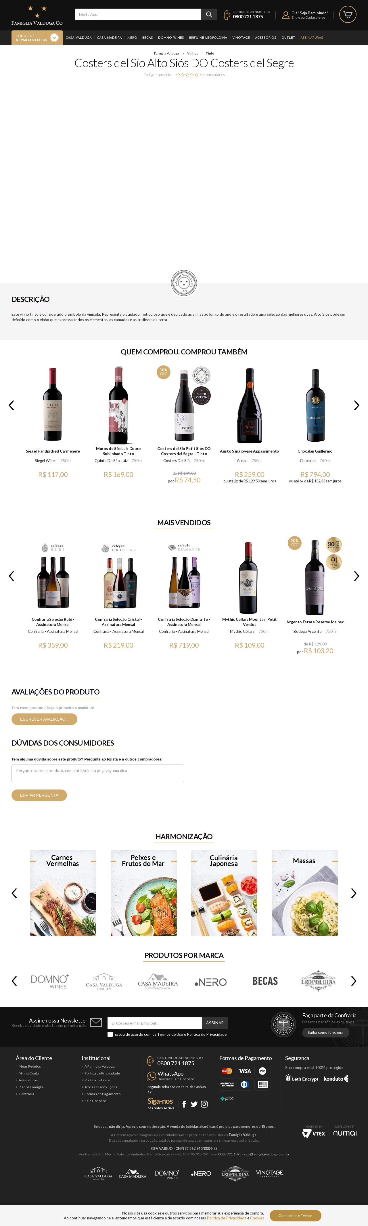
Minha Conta (29, 1073)
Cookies (257, 1218)
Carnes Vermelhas (63, 893)
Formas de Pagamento (102, 1094)
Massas (305, 893)
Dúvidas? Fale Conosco (176, 1079)
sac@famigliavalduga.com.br (267, 1154)
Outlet (288, 38)
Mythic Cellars (242, 631)
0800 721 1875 (248, 16)
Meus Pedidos (30, 1066)
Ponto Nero (201, 1173)
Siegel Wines (45, 460)
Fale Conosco (95, 1101)
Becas (147, 38)
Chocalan (308, 460)
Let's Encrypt (301, 1077)
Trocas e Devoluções (101, 1087)
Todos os (31, 38)
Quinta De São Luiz (111, 460)
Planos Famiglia (31, 1087)
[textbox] (138, 14)
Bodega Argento (308, 631)
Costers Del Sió (176, 460)
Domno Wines (171, 38)
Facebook (184, 1104)
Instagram (204, 1104)
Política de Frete (97, 1080)
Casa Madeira (109, 38)
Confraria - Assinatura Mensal (53, 631)
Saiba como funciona (326, 1032)
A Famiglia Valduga (100, 1066)
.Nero (132, 38)
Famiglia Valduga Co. (37, 15)
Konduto (336, 1077)
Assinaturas (311, 38)
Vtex (313, 1133)
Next (358, 405)
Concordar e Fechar (295, 1215)
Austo (242, 460)
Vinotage (241, 38)
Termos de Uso (170, 1034)
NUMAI (345, 1133)
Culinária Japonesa (224, 893)
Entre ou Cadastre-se (308, 17)
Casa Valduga (79, 38)
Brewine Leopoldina (208, 38)
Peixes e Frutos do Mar (144, 893)
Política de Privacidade (207, 1034)
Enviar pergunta (39, 795)
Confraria (26, 1094)
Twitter (194, 1104)
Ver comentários (212, 74)
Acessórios (265, 38)
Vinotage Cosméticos (269, 1173)
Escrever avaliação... (44, 719)
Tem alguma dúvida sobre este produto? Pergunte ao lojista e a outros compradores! (87, 759)
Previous (10, 405)
